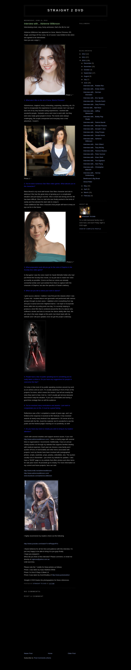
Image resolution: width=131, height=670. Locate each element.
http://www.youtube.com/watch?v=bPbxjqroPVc (41, 544)
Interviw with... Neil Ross (92, 108)
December (88, 63)
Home (50, 653)
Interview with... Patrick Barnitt (94, 122)
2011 (84, 57)
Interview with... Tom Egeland (94, 161)
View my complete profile (90, 229)
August (86, 76)
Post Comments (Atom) (42, 658)
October (87, 70)
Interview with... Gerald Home (94, 135)
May (85, 186)
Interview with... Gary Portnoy (94, 104)
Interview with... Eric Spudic (93, 98)
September (88, 73)
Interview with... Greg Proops (93, 132)
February (87, 196)
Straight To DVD (88, 216)
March (86, 192)
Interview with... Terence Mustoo (95, 151)
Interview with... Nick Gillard (93, 144)
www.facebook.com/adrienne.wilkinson (38, 476)
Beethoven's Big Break (91, 178)
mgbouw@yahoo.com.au (40, 559)
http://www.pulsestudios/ (61, 575)
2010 (84, 60)
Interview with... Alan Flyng (93, 164)
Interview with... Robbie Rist (93, 86)
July (85, 79)
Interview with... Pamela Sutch (94, 101)
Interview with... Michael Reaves (95, 126)
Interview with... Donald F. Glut (94, 129)
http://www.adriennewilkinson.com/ (36, 439)
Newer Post (28, 653)
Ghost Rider (87, 182)
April (86, 189)
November (88, 66)
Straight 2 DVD (65, 10)
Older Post (72, 653)
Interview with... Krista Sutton (93, 89)
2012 (84, 54)
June (86, 83)
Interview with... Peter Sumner (94, 154)
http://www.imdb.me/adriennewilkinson (38, 471)
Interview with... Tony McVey (93, 147)
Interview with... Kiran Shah (93, 157)
